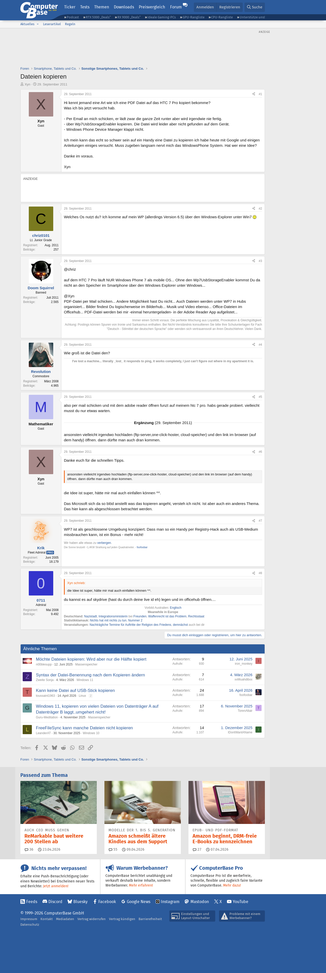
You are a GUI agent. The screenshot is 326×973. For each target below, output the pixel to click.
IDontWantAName (240, 732)
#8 (260, 573)
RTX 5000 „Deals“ (98, 17)
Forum (176, 7)
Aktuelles (27, 24)
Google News (138, 902)
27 (197, 849)
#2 (260, 208)
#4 (260, 344)
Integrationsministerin (113, 616)
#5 (260, 397)
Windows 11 (84, 680)
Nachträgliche (99, 625)
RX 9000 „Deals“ (129, 17)
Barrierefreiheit (150, 919)
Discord (55, 902)
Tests (84, 7)
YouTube (240, 902)
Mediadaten (65, 919)
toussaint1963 (45, 696)
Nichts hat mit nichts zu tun (108, 620)
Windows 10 (91, 733)
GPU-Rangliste (194, 17)
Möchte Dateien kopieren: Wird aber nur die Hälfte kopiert (91, 659)
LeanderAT (43, 733)
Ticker (69, 7)
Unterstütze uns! (252, 17)
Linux (82, 696)
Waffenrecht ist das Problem (167, 616)
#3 (260, 261)
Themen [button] (101, 7)
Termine (114, 625)
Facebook (107, 902)
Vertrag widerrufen (91, 919)
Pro (50, 552)
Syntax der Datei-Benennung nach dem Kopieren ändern (90, 675)
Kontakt (46, 919)
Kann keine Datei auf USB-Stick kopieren (75, 690)
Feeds (31, 902)
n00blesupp (44, 664)
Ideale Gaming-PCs (161, 17)
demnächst (180, 625)
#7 (260, 520)
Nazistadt (90, 616)
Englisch (175, 607)
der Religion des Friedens (154, 625)
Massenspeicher (86, 664)
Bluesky (80, 902)
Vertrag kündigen (122, 919)
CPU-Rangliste (222, 17)
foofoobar (245, 695)
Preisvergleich (152, 7)
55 (113, 849)
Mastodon (200, 902)
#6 (260, 452)
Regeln (70, 24)
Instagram (170, 902)
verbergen (104, 543)
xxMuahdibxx (243, 679)
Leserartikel (52, 24)
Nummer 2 (135, 620)
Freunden (139, 616)
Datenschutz (29, 924)
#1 (260, 94)
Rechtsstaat (196, 616)
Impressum (28, 919)
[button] (37, 24)
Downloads (124, 7)
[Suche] (254, 7)
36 (29, 849)
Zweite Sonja (44, 680)
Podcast (73, 17)
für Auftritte (128, 625)
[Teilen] (253, 94)
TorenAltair (245, 711)
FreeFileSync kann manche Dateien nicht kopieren (84, 727)
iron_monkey (243, 663)
